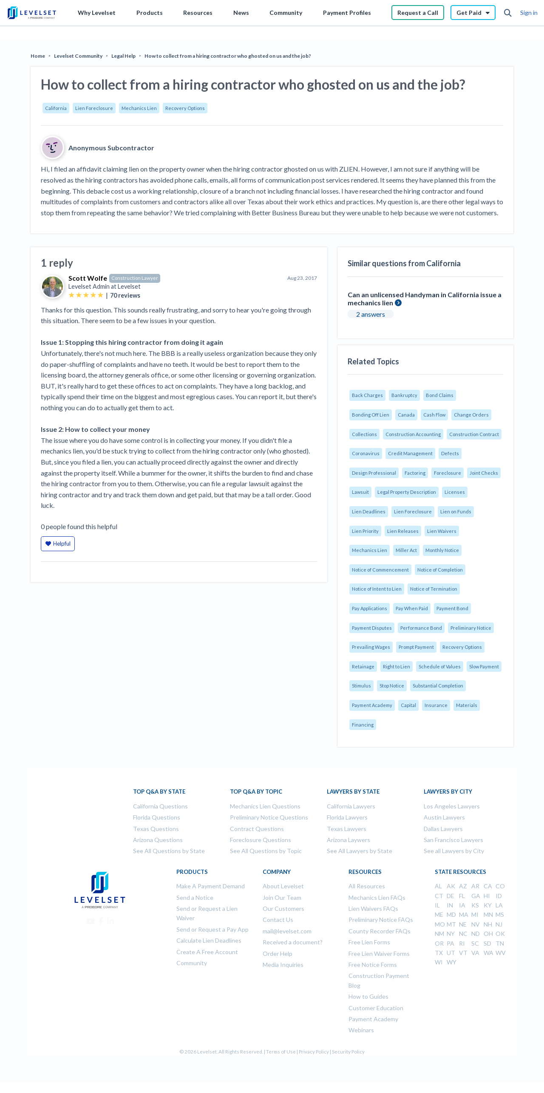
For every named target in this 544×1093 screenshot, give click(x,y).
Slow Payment (484, 666)
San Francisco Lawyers (453, 839)
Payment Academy (372, 705)
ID (499, 895)
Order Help (277, 953)
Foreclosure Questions (260, 839)
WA (488, 952)
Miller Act (406, 550)
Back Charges (367, 395)
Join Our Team (282, 897)
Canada (406, 414)
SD (487, 943)
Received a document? (293, 942)
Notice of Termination (433, 589)
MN (488, 914)
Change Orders (471, 414)
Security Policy (348, 1051)
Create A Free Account (207, 951)
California (56, 108)
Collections (364, 434)
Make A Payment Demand (210, 886)
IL (437, 905)
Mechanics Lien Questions (265, 806)
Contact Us (278, 919)
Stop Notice (392, 685)
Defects (450, 453)
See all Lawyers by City (454, 850)
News (241, 12)
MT (451, 924)
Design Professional (374, 473)
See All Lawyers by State (359, 850)
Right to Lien (396, 666)
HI (487, 895)
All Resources (366, 886)
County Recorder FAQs (379, 931)
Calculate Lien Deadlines (208, 940)
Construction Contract (474, 434)
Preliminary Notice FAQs (380, 919)
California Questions (160, 806)
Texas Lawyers (346, 828)
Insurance (436, 705)
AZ (463, 886)
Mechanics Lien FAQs (376, 897)
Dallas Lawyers (443, 828)
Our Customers (283, 908)
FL (462, 895)
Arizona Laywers (348, 839)
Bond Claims (439, 395)
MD (451, 914)
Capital (408, 705)
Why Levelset (97, 12)
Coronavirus (366, 453)
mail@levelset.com (287, 931)
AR (475, 886)
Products (149, 12)
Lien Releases (403, 531)
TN (500, 943)
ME (439, 914)
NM (439, 933)
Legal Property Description (406, 492)
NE (463, 924)
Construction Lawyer (134, 278)
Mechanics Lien (139, 108)
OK (500, 933)
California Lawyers (351, 806)
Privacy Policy (314, 1051)
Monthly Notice (442, 550)
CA (488, 886)
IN (450, 905)
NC (463, 933)
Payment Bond (452, 608)
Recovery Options (185, 108)
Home (38, 56)
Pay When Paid (412, 608)
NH (488, 924)
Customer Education (375, 1007)
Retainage (363, 666)
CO (500, 886)
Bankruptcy (404, 395)
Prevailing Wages (371, 647)
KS (475, 905)
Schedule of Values (440, 666)
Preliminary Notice (470, 628)
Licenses (455, 492)
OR (439, 943)
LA (499, 905)
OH (488, 933)
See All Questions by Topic (266, 850)
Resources (197, 12)
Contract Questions (257, 828)
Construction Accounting (413, 434)
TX (439, 952)
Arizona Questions (158, 839)
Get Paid (473, 12)
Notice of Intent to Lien (377, 589)
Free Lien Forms (369, 942)
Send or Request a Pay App (212, 929)
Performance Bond (421, 628)
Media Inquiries (283, 964)
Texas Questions (156, 828)
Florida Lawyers (347, 817)
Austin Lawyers (444, 817)
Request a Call (417, 12)
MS (500, 914)
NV (475, 924)
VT (463, 952)
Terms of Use (281, 1051)
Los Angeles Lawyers (452, 806)
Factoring (415, 473)
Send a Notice (194, 897)
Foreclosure (447, 473)
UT (451, 952)
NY (451, 933)
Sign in (529, 12)
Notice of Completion (440, 569)
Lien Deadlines (368, 511)
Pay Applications (369, 608)
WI (439, 962)
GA (475, 895)
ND (475, 933)
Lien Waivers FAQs (373, 908)
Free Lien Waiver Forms (379, 953)
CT (439, 895)
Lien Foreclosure (94, 108)
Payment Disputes (372, 628)
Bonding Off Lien (370, 414)
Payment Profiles (347, 12)
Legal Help (123, 56)
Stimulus (361, 685)
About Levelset (283, 886)
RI (462, 943)
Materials (466, 705)
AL (438, 886)
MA (463, 914)
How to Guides (368, 996)
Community (285, 12)
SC (475, 943)
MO (440, 924)
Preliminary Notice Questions (269, 817)
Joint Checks (484, 473)
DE (450, 895)
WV (501, 952)
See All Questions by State (169, 850)
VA (475, 952)
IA (462, 905)
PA (450, 943)
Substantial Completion (438, 685)
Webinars (361, 1030)
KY (488, 905)
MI (475, 914)
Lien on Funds (455, 511)
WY (451, 962)
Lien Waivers (441, 531)
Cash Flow (434, 414)
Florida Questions (156, 817)
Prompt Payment (416, 647)
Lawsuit (360, 492)
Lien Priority (365, 531)
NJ (499, 924)
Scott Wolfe (87, 278)
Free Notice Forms (372, 964)
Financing (363, 724)
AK (451, 886)
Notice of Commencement (380, 569)
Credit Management (410, 453)
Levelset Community (78, 56)
